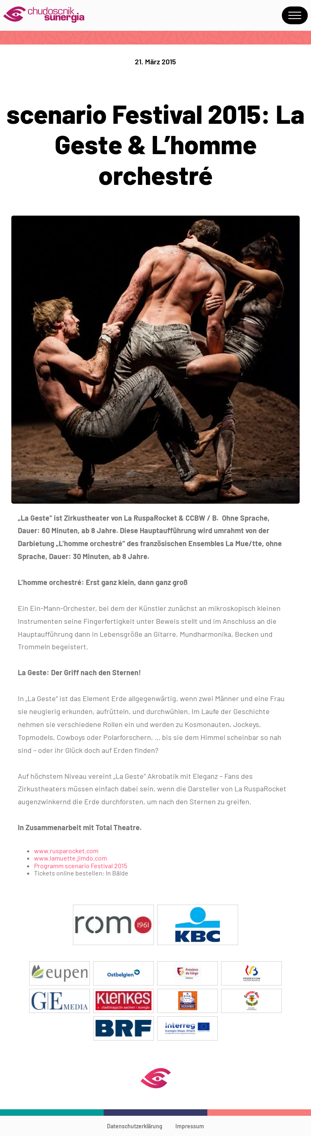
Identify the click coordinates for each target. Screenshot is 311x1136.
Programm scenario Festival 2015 (80, 865)
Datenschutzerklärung (134, 1126)
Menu (294, 15)
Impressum (189, 1126)
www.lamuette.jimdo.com (70, 858)
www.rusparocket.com (66, 850)
